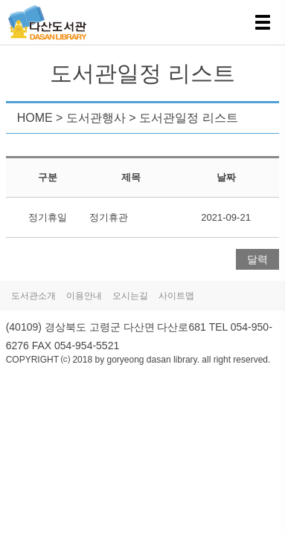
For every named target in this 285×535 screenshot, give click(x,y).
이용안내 (84, 296)
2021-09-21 (226, 217)
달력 (257, 259)
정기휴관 (108, 217)
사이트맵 (176, 296)
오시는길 (130, 296)
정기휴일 (47, 217)
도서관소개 (33, 296)
